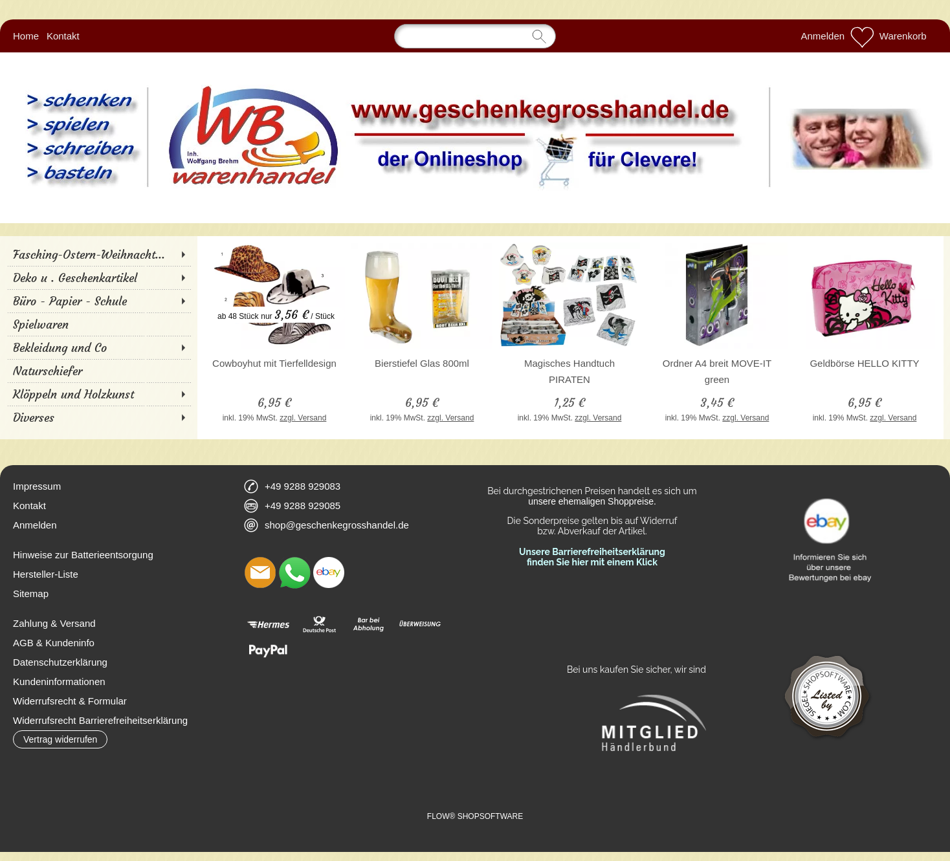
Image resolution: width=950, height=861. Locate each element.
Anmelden (823, 35)
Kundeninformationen (59, 681)
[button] (60, 739)
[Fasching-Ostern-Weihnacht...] (98, 254)
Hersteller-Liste (45, 574)
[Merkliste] (862, 36)
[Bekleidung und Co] (98, 347)
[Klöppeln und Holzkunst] (98, 394)
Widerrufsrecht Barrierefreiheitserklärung (100, 720)
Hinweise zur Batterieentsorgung (83, 554)
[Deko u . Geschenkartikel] (98, 277)
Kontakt (63, 35)
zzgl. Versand (303, 417)
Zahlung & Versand (54, 623)
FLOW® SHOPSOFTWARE (475, 816)
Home (26, 35)
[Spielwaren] (98, 324)
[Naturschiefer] (98, 370)
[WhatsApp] (294, 572)
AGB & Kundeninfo (53, 642)
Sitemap (31, 593)
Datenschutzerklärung (60, 662)
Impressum (37, 486)
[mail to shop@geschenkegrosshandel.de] (260, 572)
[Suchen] (475, 36)
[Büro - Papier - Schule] (98, 300)
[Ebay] (329, 572)
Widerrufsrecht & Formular (70, 700)
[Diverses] (98, 417)
